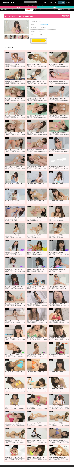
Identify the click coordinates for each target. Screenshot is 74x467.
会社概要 (14, 464)
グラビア (29, 9)
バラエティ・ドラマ (37, 9)
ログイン (65, 22)
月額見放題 (4, 9)
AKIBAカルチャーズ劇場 (62, 9)
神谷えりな (45, 24)
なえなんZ (50, 24)
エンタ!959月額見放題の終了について (37, 5)
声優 (53, 9)
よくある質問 (59, 464)
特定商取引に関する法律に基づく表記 (45, 464)
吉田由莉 (41, 24)
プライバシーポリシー (30, 464)
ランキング (12, 9)
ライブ (45, 9)
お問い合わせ (20, 464)
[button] (27, 21)
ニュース (20, 9)
